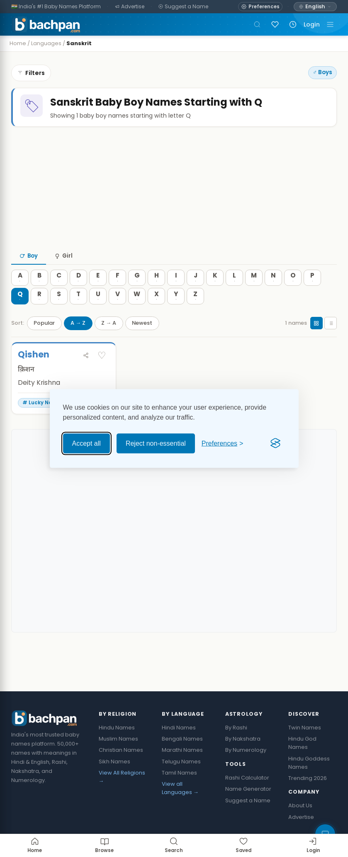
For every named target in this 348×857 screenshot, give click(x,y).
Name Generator (248, 806)
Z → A (108, 340)
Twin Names (304, 744)
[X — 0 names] (156, 313)
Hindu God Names (302, 760)
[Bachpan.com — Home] (45, 24)
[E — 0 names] (98, 294)
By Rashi (236, 744)
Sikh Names (114, 778)
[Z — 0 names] (195, 313)
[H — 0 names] (156, 294)
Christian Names (121, 767)
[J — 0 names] (195, 294)
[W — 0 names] (137, 313)
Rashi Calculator (247, 795)
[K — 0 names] (215, 294)
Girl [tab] (63, 273)
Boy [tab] (28, 273)
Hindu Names (117, 744)
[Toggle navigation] (330, 24)
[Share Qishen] (85, 372)
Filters (31, 73)
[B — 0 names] (39, 294)
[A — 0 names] (20, 294)
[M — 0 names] (254, 294)
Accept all (86, 443)
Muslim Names (118, 756)
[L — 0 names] (234, 294)
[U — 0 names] (98, 313)
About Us (300, 822)
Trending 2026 (307, 795)
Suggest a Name (247, 817)
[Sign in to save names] (275, 24)
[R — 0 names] (39, 313)
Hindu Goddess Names (309, 779)
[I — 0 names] (176, 294)
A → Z (78, 340)
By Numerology (245, 767)
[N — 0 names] (273, 294)
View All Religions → (122, 793)
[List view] (330, 340)
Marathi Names (182, 767)
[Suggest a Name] (183, 7)
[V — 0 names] (117, 313)
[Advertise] (130, 7)
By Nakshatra (242, 756)
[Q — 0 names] (20, 313)
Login (312, 24)
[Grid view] (316, 340)
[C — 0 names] (59, 294)
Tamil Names (179, 789)
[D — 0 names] (78, 294)
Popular (44, 340)
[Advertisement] (174, 205)
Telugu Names (181, 778)
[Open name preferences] (260, 6)
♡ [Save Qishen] (101, 372)
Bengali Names (182, 756)
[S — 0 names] (59, 313)
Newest (142, 340)
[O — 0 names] (293, 294)
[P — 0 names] (312, 294)
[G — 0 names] (137, 294)
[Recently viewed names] (293, 24)
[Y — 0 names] (176, 313)
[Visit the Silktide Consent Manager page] (275, 443)
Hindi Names (179, 744)
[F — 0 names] (117, 294)
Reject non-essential (156, 443)
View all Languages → (180, 805)
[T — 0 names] (78, 313)
